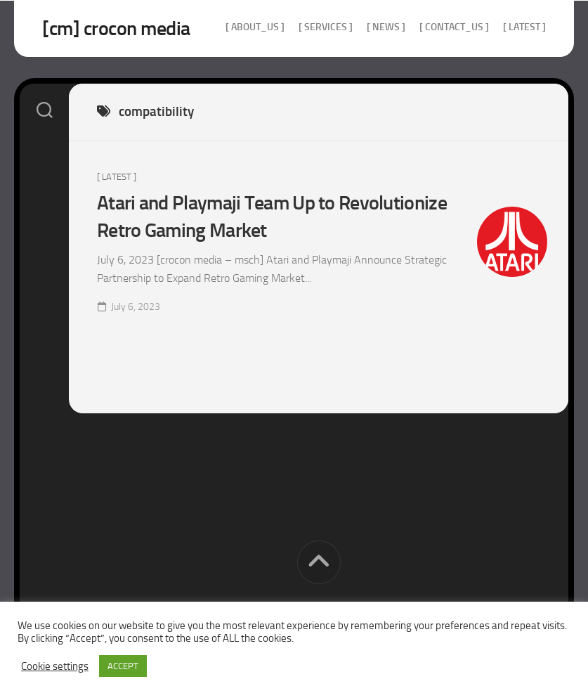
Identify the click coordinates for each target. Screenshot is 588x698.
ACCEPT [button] (122, 666)
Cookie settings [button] (55, 666)
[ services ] (326, 27)
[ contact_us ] (454, 27)
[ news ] (386, 27)
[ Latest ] (524, 27)
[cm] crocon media (116, 28)
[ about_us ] (255, 27)
